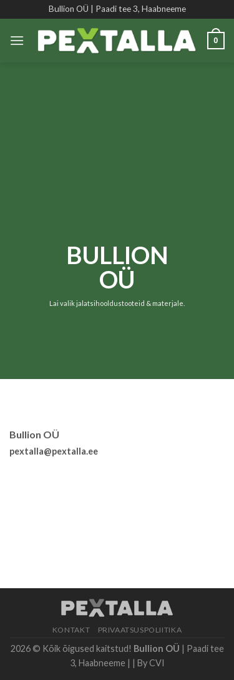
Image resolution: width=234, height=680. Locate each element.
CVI (157, 663)
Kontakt (71, 629)
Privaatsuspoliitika (140, 629)
